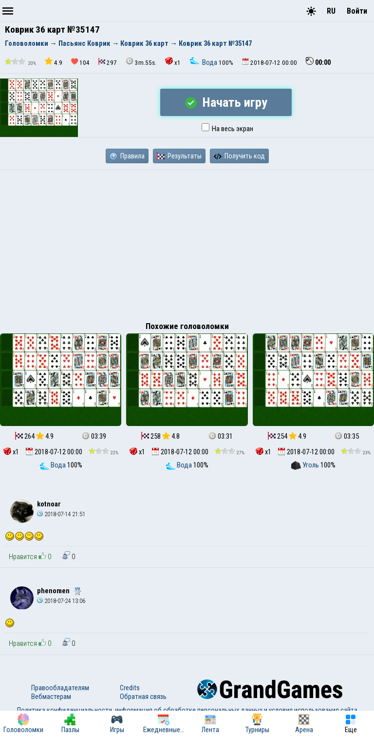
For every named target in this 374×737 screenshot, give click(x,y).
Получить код (239, 156)
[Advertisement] (187, 243)
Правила (127, 156)
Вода (204, 62)
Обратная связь (143, 696)
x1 (173, 61)
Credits (130, 687)
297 (107, 62)
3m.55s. (141, 61)
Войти (357, 11)
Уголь (305, 465)
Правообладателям (60, 687)
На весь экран (227, 128)
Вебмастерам (51, 696)
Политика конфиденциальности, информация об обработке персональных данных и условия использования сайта (187, 710)
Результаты (179, 156)
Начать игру (226, 102)
